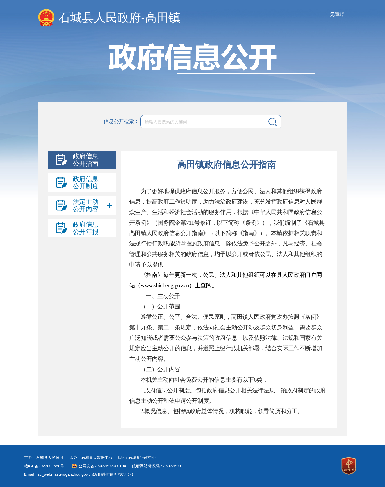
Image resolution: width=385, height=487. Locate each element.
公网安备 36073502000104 (102, 466)
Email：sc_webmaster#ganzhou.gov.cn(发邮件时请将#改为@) (78, 474)
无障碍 (337, 14)
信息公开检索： (121, 121)
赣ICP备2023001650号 (44, 466)
